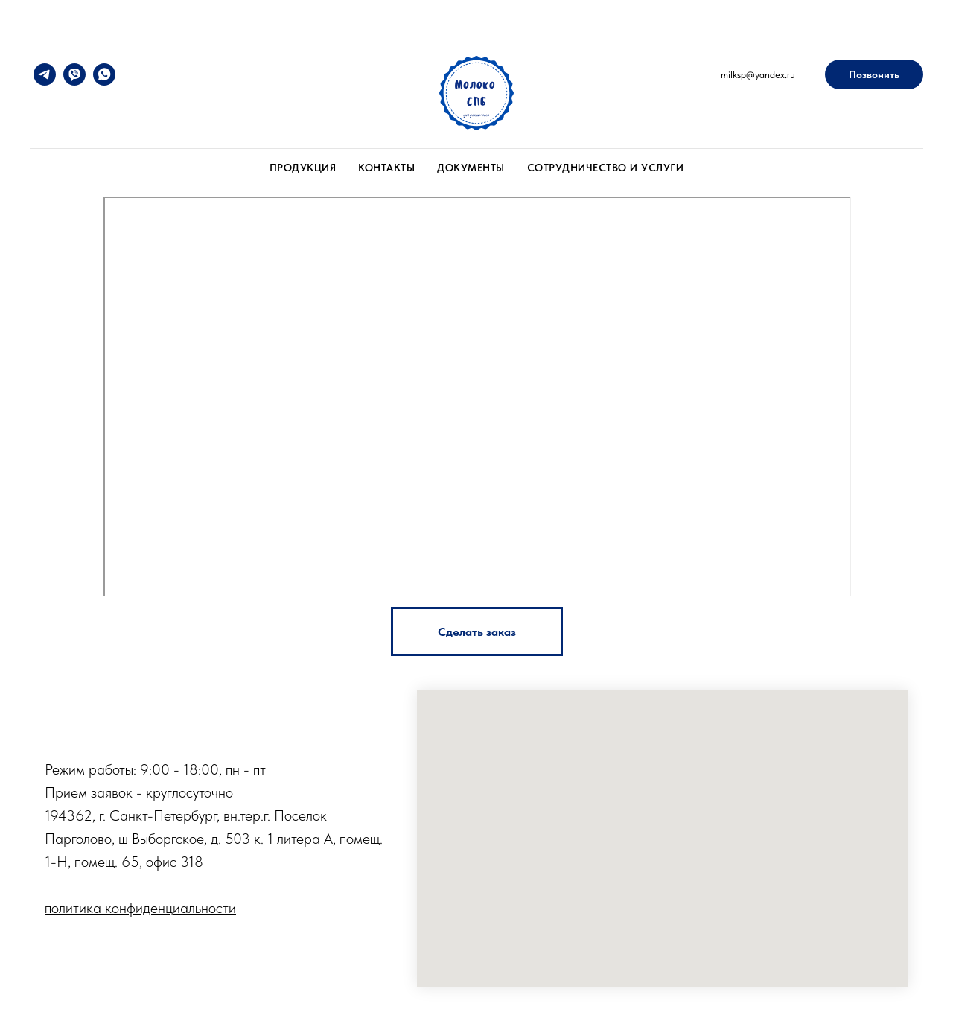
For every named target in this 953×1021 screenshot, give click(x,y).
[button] (477, 631)
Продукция (303, 168)
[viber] (74, 74)
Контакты (386, 168)
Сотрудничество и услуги (605, 168)
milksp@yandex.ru (758, 74)
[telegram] (45, 74)
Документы (471, 168)
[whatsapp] (104, 74)
